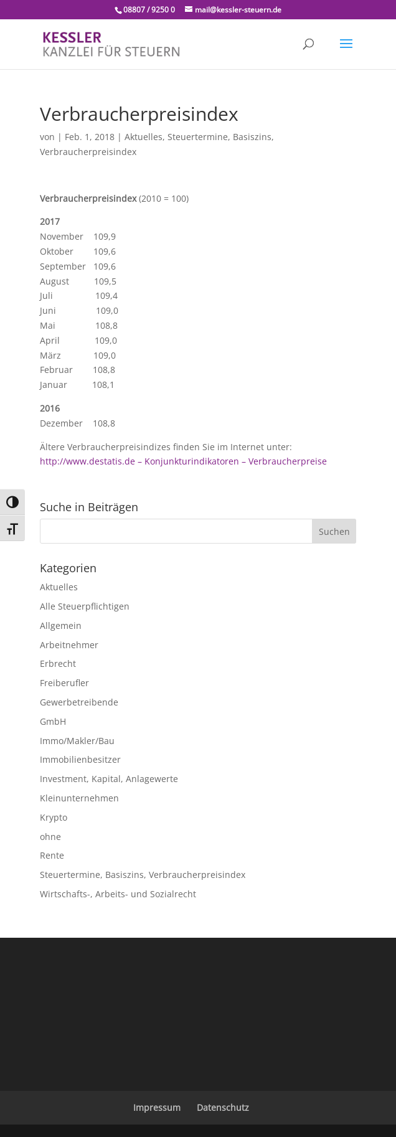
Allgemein (61, 625)
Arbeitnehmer (69, 645)
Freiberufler (64, 683)
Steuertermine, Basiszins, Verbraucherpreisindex (142, 874)
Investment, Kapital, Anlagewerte (109, 779)
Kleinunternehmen (79, 798)
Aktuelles (144, 137)
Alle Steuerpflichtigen (85, 606)
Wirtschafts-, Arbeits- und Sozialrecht (118, 894)
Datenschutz (223, 1107)
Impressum (157, 1107)
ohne (50, 836)
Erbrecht (58, 663)
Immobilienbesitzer (80, 759)
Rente (52, 855)
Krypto (53, 817)
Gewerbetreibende (79, 702)
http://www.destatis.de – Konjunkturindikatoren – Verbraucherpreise (183, 461)
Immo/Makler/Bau (77, 741)
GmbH (53, 721)
